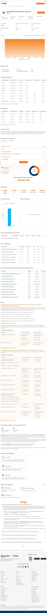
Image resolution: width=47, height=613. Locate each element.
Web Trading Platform (35, 571)
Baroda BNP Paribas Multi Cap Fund (8, 278)
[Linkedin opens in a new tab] (23, 563)
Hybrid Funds (31, 457)
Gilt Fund (8, 13)
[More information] (44, 35)
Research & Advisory (19, 580)
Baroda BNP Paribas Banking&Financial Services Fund (11, 273)
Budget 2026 (15, 605)
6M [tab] (4, 35)
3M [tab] (2, 35)
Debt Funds (7, 457)
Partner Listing (3, 577)
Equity (29, 273)
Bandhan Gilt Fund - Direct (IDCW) (8, 259)
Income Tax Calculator (35, 594)
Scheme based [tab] (11, 140)
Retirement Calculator (35, 598)
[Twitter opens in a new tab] (25, 563)
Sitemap (8, 602)
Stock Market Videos (42, 602)
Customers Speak (35, 602)
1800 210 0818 (3, 557)
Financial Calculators (34, 583)
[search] (23, 1)
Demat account (35, 504)
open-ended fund (7, 444)
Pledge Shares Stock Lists (20, 602)
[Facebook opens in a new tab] (18, 563)
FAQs (1, 602)
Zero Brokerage (14, 505)
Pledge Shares (18, 578)
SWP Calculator (33, 588)
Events (19, 605)
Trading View (33, 572)
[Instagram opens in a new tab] (21, 563)
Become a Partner (4, 578)
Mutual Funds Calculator (8, 138)
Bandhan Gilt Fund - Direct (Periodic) (9, 262)
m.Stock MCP (33, 577)
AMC (9, 6)
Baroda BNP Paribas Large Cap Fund (8, 286)
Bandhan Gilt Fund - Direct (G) (7, 251)
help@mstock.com (9, 557)
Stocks (17, 570)
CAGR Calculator (34, 592)
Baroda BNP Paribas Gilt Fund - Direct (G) (9, 249)
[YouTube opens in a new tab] (28, 563)
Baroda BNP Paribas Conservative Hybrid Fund (10, 297)
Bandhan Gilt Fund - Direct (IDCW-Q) (8, 254)
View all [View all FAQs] (23, 542)
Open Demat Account (40, 3)
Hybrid (29, 297)
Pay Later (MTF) (18, 577)
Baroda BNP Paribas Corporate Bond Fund (9, 284)
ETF (16, 573)
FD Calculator (33, 589)
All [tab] (11, 35)
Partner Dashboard (34, 575)
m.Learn (2, 573)
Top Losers (2, 591)
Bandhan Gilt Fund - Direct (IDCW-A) (8, 257)
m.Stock (19, 501)
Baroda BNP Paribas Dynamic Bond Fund (9, 289)
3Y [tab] (9, 35)
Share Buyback (3, 597)
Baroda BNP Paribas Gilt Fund (7, 276)
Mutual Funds (5, 6)
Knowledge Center (24, 605)
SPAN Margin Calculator (35, 597)
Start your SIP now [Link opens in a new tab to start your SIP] (23, 162)
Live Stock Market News (5, 584)
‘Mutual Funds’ (24, 507)
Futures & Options (19, 572)
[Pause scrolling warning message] (19, 610)
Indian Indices (3, 586)
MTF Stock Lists (12, 602)
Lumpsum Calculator (24, 514)
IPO (16, 571)
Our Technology (3, 571)
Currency (17, 575)
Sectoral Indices (3, 587)
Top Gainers (3, 589)
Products (17, 568)
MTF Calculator (33, 586)
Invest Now (41, 12)
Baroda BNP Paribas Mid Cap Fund (8, 291)
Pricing (2, 572)
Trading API (33, 576)
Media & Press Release (4, 575)
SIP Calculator (21, 518)
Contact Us (2, 576)
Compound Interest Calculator (36, 593)
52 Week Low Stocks (4, 593)
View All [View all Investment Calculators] (44, 478)
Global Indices (3, 588)
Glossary (4, 602)
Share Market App (34, 570)
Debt (29, 276)
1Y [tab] (7, 35)
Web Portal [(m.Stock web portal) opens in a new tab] (33, 573)
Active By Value (3, 594)
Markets (2, 583)
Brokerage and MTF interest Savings (7, 605)
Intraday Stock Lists (28, 602)
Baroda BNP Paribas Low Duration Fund (9, 294)
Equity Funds (8, 467)
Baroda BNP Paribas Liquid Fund (7, 281)
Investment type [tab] (4, 140)
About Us (2, 570)
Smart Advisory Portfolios (20, 581)
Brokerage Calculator (34, 584)
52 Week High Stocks (4, 592)
